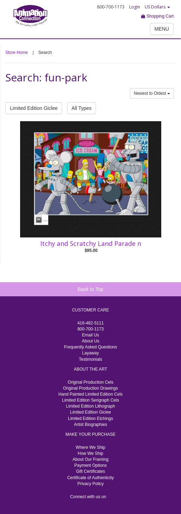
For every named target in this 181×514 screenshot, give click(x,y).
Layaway (90, 353)
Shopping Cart (157, 16)
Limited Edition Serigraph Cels (90, 400)
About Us (90, 341)
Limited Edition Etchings (90, 418)
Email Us (90, 335)
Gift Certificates (90, 471)
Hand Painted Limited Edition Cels (90, 394)
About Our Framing (90, 459)
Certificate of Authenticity (90, 477)
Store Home (16, 52)
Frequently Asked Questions (90, 347)
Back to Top (90, 289)
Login (134, 7)
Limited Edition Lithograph (90, 406)
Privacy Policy (90, 483)
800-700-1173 (90, 329)
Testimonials (90, 359)
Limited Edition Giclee (34, 108)
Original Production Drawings (90, 388)
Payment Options (90, 465)
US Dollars (157, 7)
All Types (82, 108)
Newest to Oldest (152, 93)
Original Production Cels (90, 382)
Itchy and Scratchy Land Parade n (90, 243)
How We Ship (90, 453)
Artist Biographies (90, 424)
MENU (162, 29)
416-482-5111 (90, 323)
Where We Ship (90, 447)
